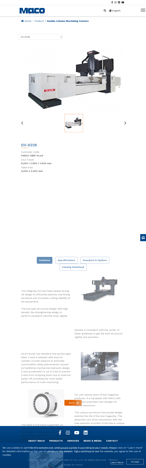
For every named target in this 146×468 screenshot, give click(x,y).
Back (71, 402)
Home (27, 21)
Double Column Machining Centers (68, 21)
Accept (135, 461)
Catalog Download (73, 369)
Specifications (66, 362)
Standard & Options (95, 362)
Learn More (116, 462)
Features (44, 362)
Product (39, 21)
